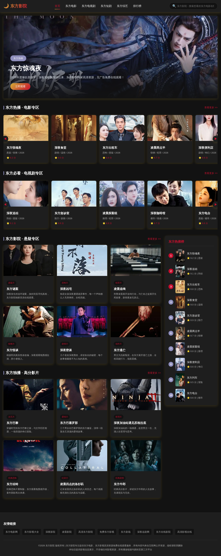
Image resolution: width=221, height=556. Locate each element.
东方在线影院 (163, 531)
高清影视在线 (184, 531)
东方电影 (70, 5)
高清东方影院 (85, 531)
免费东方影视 (107, 531)
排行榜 (137, 5)
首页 (57, 5)
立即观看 (20, 86)
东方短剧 (106, 5)
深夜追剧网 (143, 531)
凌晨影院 (67, 531)
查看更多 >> (211, 107)
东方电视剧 (88, 5)
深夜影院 (50, 531)
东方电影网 (12, 531)
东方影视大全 (31, 531)
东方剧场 (126, 531)
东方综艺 (122, 5)
